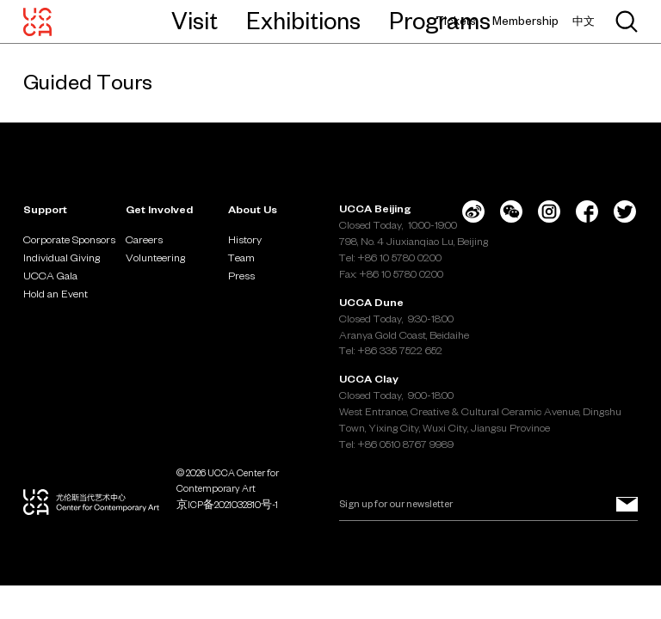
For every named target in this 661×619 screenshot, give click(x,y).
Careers (144, 239)
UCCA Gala (50, 275)
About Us (252, 209)
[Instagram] (549, 211)
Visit (194, 21)
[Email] (488, 504)
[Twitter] (625, 211)
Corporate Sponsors (69, 239)
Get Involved (159, 209)
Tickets (456, 21)
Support (45, 209)
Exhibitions (303, 21)
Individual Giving (61, 257)
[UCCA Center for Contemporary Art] (37, 21)
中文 (583, 21)
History (245, 239)
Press (241, 275)
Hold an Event (55, 293)
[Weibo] (473, 211)
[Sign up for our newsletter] (627, 504)
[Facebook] (587, 211)
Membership (525, 21)
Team (241, 257)
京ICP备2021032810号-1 (227, 504)
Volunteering (155, 257)
